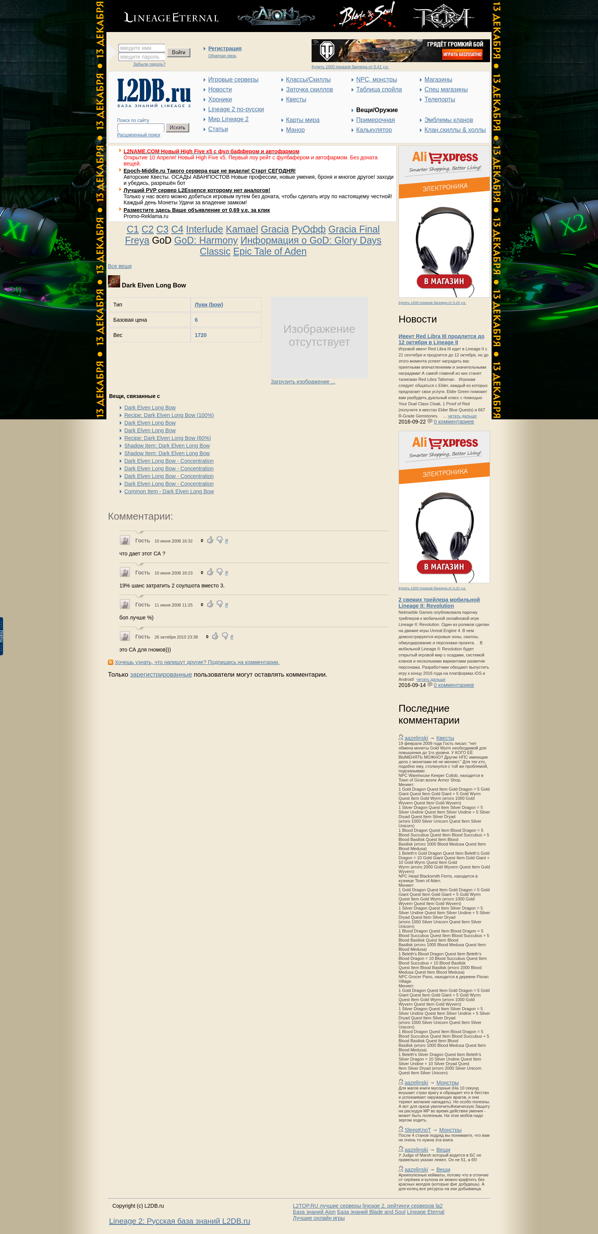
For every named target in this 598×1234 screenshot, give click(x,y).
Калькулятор (374, 130)
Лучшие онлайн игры (319, 1218)
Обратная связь (222, 56)
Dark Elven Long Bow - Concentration (169, 461)
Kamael (242, 229)
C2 (147, 229)
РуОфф (308, 229)
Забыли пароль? (149, 64)
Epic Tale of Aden (270, 251)
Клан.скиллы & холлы (455, 130)
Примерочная (375, 120)
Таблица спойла (379, 89)
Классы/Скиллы (308, 79)
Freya (137, 240)
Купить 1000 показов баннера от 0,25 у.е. (432, 303)
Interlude (204, 229)
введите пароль (140, 57)
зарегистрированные (161, 674)
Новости (220, 89)
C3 (162, 229)
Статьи (218, 129)
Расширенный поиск (138, 135)
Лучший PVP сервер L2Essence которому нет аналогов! (197, 190)
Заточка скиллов (309, 89)
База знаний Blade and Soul (371, 1212)
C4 (177, 229)
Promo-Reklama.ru (146, 216)
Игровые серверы (233, 79)
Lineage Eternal (425, 1212)
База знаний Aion (314, 1212)
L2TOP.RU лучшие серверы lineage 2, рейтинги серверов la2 (368, 1206)
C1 (133, 229)
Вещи (443, 1150)
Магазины (438, 79)
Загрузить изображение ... (303, 382)
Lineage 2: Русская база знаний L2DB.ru (179, 1221)
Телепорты (439, 99)
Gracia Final (354, 229)
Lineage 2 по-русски (236, 109)
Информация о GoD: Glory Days (311, 240)
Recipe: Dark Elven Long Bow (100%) (169, 415)
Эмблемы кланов (448, 120)
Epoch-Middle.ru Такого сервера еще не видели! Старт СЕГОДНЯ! (210, 171)
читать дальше (462, 416)
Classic (215, 251)
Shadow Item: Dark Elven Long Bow (167, 446)
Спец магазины (446, 89)
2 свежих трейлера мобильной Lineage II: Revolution (439, 603)
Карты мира (303, 120)
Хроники (220, 99)
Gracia (275, 229)
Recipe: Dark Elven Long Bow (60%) (167, 438)
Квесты (296, 99)
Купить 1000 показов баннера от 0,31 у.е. (432, 588)
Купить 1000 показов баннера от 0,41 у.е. (350, 66)
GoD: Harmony (206, 240)
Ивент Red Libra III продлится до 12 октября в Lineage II (441, 339)
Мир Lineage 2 (228, 119)
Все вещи (120, 266)
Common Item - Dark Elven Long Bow (169, 491)
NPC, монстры (376, 79)
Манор (295, 130)
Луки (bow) (209, 305)
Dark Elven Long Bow (150, 407)
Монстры (447, 1083)
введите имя (136, 48)
